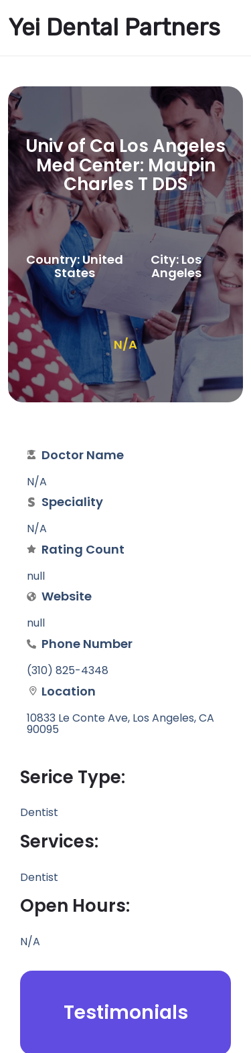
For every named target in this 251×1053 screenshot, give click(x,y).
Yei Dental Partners (114, 27)
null (36, 623)
